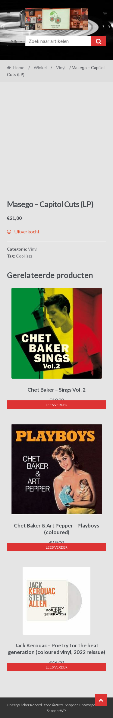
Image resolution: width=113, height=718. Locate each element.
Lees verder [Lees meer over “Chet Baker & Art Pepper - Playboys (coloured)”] (56, 547)
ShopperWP (56, 710)
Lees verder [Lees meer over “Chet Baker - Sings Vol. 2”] (56, 404)
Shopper (71, 705)
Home (18, 67)
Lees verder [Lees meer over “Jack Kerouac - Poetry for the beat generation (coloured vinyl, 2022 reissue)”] (56, 667)
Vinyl (60, 67)
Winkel (40, 67)
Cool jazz (24, 255)
